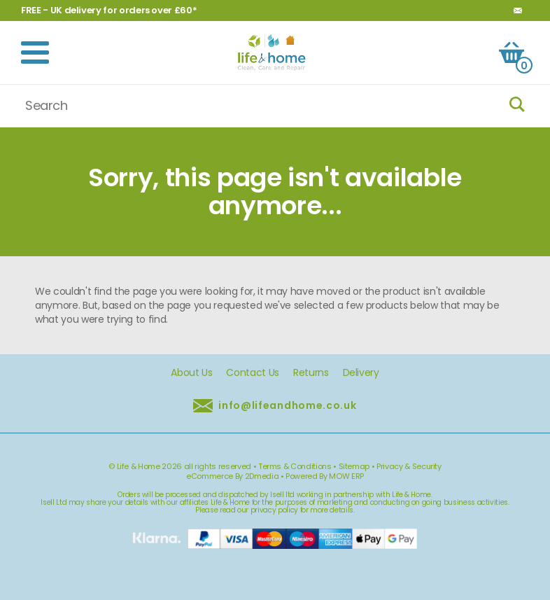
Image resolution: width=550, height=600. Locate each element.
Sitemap (354, 466)
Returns (311, 373)
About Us (191, 373)
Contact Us (252, 373)
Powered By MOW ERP (324, 476)
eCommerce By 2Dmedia (232, 476)
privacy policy (274, 510)
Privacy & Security (409, 466)
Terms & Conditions (295, 466)
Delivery (361, 373)
